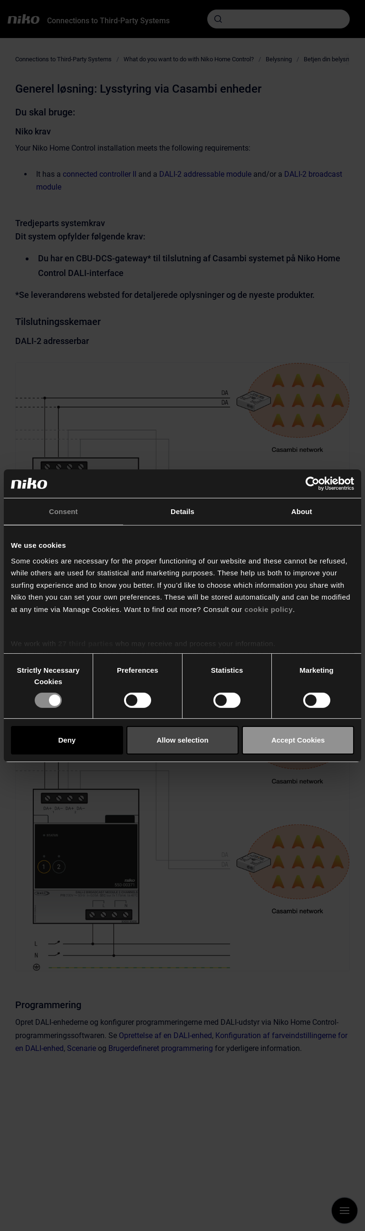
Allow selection (182, 740)
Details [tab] (182, 511)
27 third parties (86, 643)
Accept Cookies (298, 740)
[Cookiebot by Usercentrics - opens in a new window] (312, 483)
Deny (67, 740)
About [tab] (301, 511)
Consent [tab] (63, 511)
